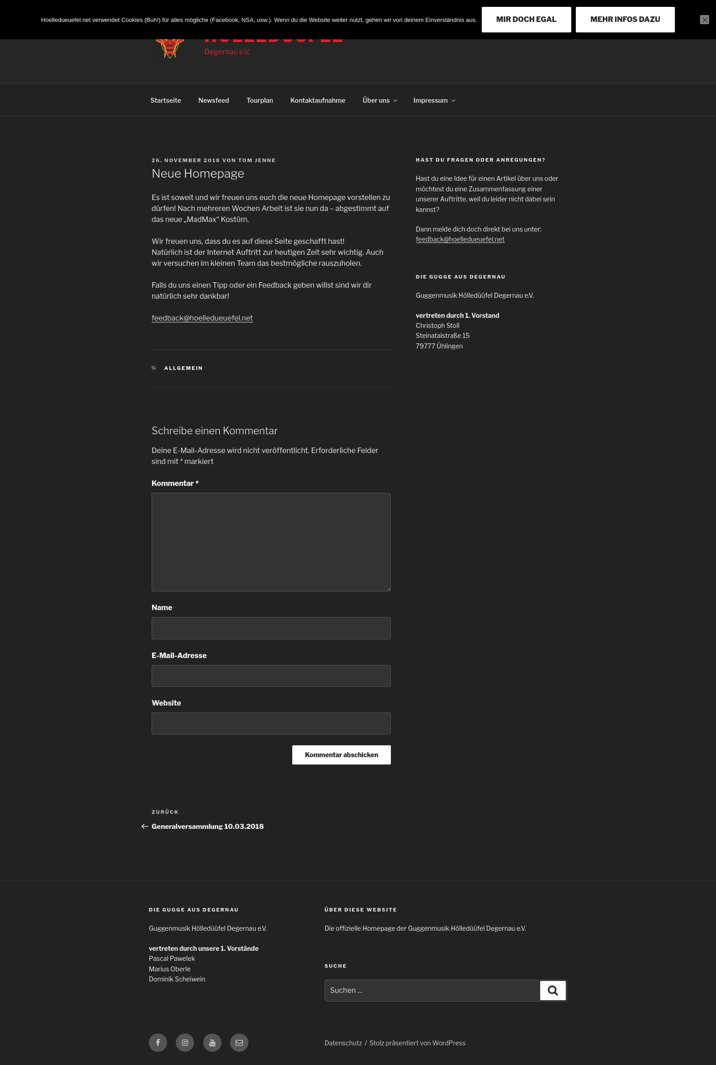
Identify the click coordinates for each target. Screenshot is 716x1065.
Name (162, 607)
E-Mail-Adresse (179, 655)
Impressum (435, 100)
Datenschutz (343, 1043)
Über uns (380, 100)
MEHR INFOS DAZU (625, 19)
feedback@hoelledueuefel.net (202, 318)
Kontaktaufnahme (317, 100)
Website (166, 703)
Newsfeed (214, 100)
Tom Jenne (257, 160)
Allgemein (183, 368)
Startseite (166, 100)
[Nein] (704, 19)
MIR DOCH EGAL (526, 19)
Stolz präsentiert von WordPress (417, 1043)
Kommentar (175, 483)
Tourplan (260, 100)
